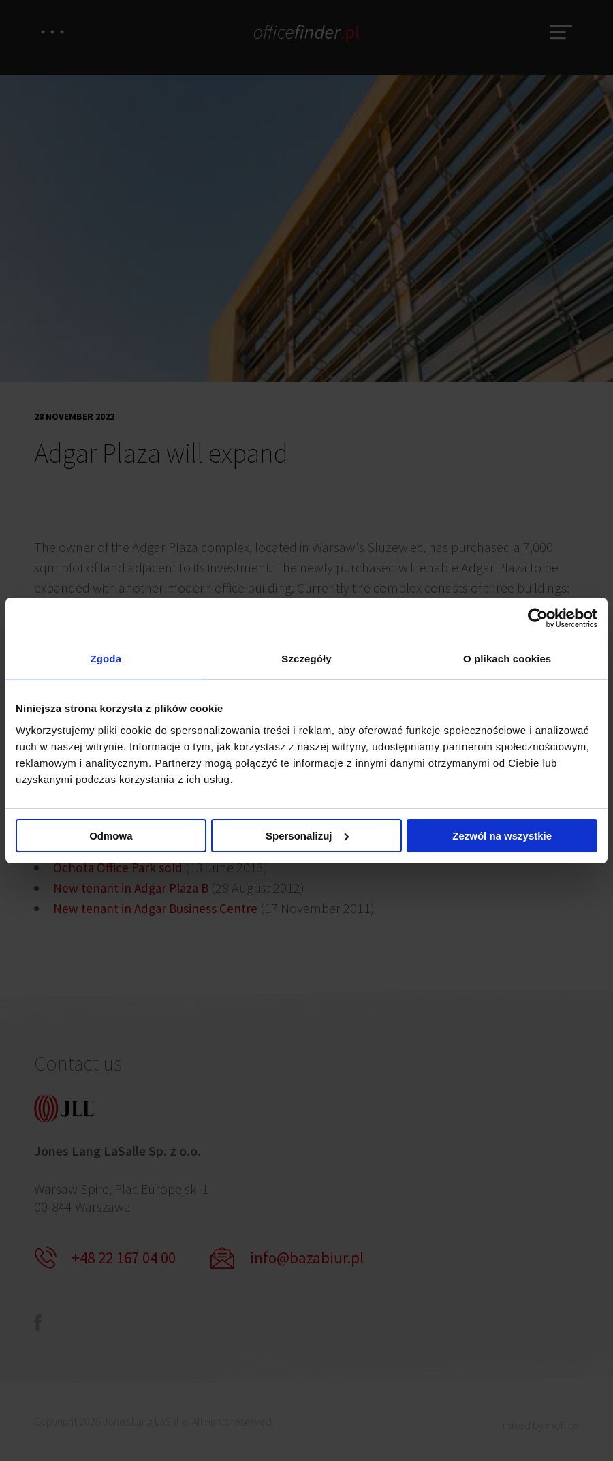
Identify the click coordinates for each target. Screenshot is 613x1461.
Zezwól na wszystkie (502, 836)
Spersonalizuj (307, 836)
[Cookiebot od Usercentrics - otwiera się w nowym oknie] (537, 617)
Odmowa (110, 836)
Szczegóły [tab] (306, 658)
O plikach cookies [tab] (507, 658)
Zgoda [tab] (106, 658)
